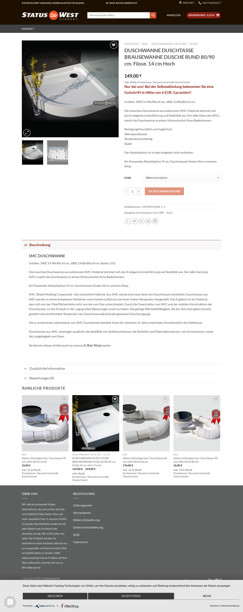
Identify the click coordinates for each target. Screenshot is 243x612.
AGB (76, 534)
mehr (207, 596)
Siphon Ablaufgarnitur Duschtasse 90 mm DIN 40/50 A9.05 (44, 459)
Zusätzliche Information (43, 369)
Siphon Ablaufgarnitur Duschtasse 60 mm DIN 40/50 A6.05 (145, 459)
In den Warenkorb (164, 191)
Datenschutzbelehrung (88, 527)
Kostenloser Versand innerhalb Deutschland (164, 82)
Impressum (80, 542)
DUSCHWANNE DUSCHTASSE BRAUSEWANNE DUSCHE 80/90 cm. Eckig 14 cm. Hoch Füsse (94, 461)
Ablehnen (55, 596)
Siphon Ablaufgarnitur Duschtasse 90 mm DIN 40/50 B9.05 (196, 459)
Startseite (131, 43)
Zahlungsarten (82, 505)
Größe (127, 177)
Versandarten (82, 512)
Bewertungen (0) (38, 378)
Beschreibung (36, 245)
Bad (145, 43)
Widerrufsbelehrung (86, 520)
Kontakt (28, 28)
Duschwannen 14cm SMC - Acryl (175, 43)
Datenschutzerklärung (230, 606)
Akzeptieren (130, 596)
